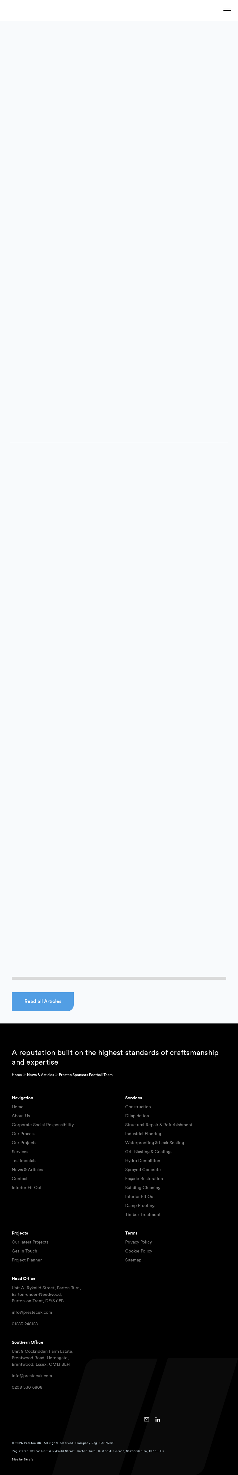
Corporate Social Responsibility (43, 1125)
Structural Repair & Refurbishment (158, 1125)
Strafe (28, 1459)
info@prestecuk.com (32, 1312)
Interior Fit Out (27, 1188)
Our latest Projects (30, 1242)
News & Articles (40, 1075)
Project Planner (27, 1260)
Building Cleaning (143, 1188)
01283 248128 (25, 1324)
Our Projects (24, 1143)
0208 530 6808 (27, 1387)
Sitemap (133, 1260)
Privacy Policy (138, 1242)
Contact (20, 1179)
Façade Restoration (144, 1179)
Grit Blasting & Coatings (148, 1152)
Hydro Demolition (142, 1161)
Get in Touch (24, 1251)
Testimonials (24, 1161)
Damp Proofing (140, 1206)
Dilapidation (137, 1116)
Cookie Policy (138, 1251)
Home (17, 1075)
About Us (21, 1116)
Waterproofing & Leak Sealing (154, 1143)
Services (20, 1152)
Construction (138, 1107)
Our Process (23, 1134)
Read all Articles (42, 1001)
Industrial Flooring (143, 1134)
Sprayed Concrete (143, 1170)
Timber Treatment (143, 1215)
